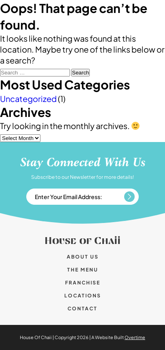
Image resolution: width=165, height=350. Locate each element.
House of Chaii (82, 241)
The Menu (82, 270)
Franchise (82, 283)
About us (83, 257)
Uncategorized (28, 98)
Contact (82, 308)
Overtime (135, 337)
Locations (82, 296)
